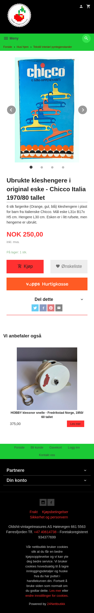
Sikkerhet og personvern (49, 517)
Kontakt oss (47, 455)
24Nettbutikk (56, 604)
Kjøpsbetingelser (55, 512)
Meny (11, 38)
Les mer (55, 590)
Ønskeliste (69, 266)
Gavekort (55, 447)
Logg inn (74, 447)
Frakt (34, 512)
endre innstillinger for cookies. (47, 595)
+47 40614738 (45, 532)
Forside (7, 46)
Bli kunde (37, 447)
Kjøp (25, 266)
